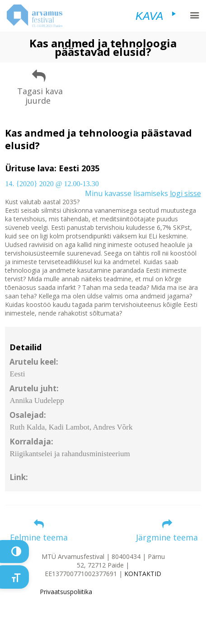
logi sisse (185, 193)
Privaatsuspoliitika (66, 591)
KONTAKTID (142, 573)
